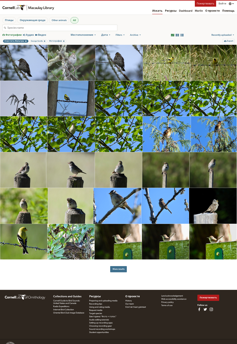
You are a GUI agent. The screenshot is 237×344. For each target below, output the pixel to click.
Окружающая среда (32, 20)
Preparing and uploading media (103, 301)
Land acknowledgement (172, 296)
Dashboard (185, 11)
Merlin (199, 11)
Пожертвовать (205, 3)
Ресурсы (171, 11)
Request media (95, 310)
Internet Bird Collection (63, 310)
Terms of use (166, 305)
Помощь (228, 11)
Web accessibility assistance (173, 299)
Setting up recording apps (101, 323)
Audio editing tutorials (99, 320)
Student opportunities (99, 332)
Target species (95, 313)
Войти (222, 3)
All (74, 20)
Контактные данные (135, 307)
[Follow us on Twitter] (205, 309)
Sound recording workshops (102, 329)
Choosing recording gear (100, 326)
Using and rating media (99, 307)
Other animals (59, 20)
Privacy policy (167, 302)
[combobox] (62, 28)
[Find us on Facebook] (199, 309)
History (128, 301)
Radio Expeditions (61, 306)
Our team (129, 304)
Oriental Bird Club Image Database (68, 313)
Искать (157, 11)
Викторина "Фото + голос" (102, 317)
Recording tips (95, 304)
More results (119, 269)
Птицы (9, 20)
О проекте (212, 11)
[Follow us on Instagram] (211, 309)
